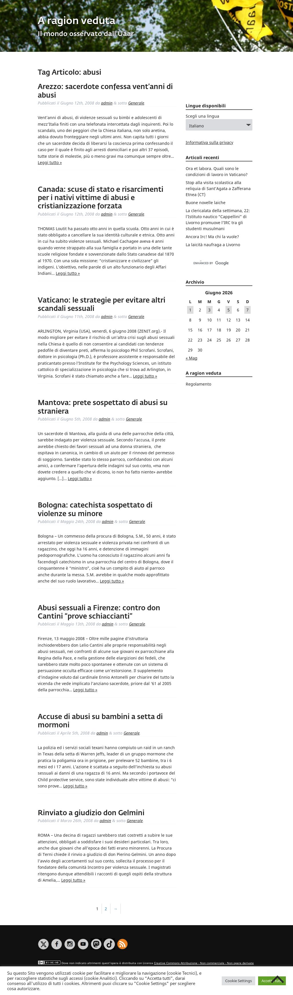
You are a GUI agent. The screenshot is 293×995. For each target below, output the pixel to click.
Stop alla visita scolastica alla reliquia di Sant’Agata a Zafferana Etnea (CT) (218, 188)
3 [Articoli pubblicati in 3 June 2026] (209, 310)
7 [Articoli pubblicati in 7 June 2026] (247, 310)
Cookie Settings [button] (238, 980)
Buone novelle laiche (205, 202)
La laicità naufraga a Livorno (213, 244)
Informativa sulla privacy (209, 142)
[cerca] (213, 263)
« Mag (191, 358)
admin (106, 103)
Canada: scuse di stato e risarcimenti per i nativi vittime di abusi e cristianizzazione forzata (100, 198)
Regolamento (198, 384)
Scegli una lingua (202, 116)
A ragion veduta (76, 21)
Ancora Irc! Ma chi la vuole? (212, 236)
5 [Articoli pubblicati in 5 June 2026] (228, 310)
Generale (136, 103)
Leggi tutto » (50, 162)
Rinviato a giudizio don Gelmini (91, 813)
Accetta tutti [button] (272, 980)
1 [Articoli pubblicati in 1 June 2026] (190, 310)
